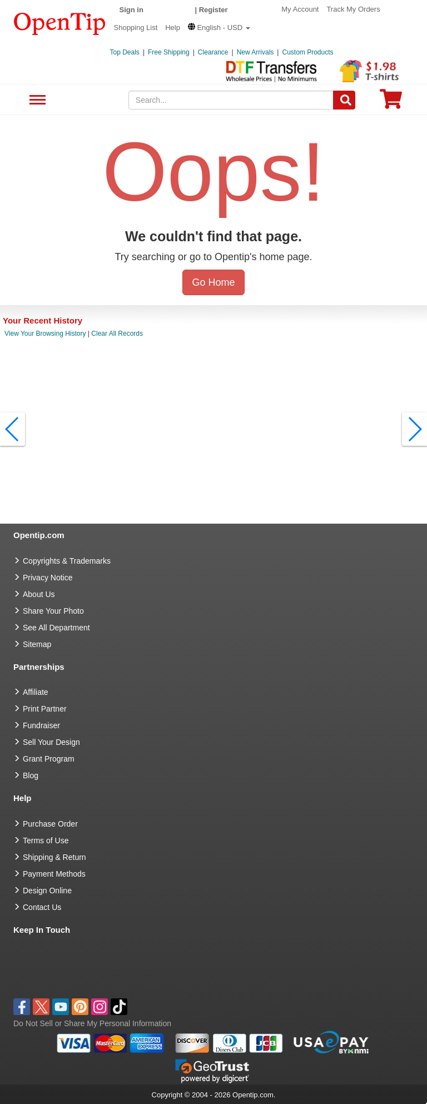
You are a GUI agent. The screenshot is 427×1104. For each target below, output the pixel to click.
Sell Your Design (51, 742)
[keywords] (231, 100)
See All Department (36, 100)
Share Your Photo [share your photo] (53, 610)
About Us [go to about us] (39, 594)
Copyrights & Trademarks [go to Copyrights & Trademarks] (67, 560)
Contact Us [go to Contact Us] (42, 907)
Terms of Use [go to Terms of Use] (45, 840)
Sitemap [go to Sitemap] (37, 644)
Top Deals (125, 52)
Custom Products (307, 52)
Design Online (47, 890)
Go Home (213, 282)
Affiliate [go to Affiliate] (35, 692)
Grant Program (49, 758)
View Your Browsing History (45, 333)
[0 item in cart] (391, 102)
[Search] (344, 100)
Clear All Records (117, 333)
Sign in (131, 10)
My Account (300, 9)
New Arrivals (255, 52)
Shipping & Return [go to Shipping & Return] (54, 857)
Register (213, 10)
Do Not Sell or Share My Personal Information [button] (92, 1023)
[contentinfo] (60, 22)
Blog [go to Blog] (30, 775)
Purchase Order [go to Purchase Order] (50, 823)
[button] (219, 27)
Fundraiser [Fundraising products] (41, 725)
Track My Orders (353, 9)
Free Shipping (169, 52)
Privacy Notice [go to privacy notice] (47, 577)
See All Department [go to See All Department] (56, 627)
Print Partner (45, 708)
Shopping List (136, 27)
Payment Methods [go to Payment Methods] (54, 873)
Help (172, 27)
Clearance (213, 52)
